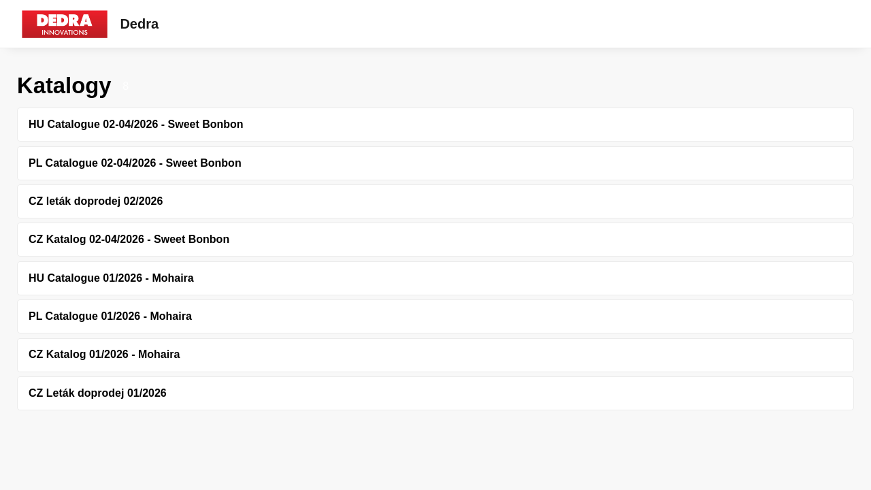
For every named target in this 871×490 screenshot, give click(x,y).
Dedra (139, 23)
